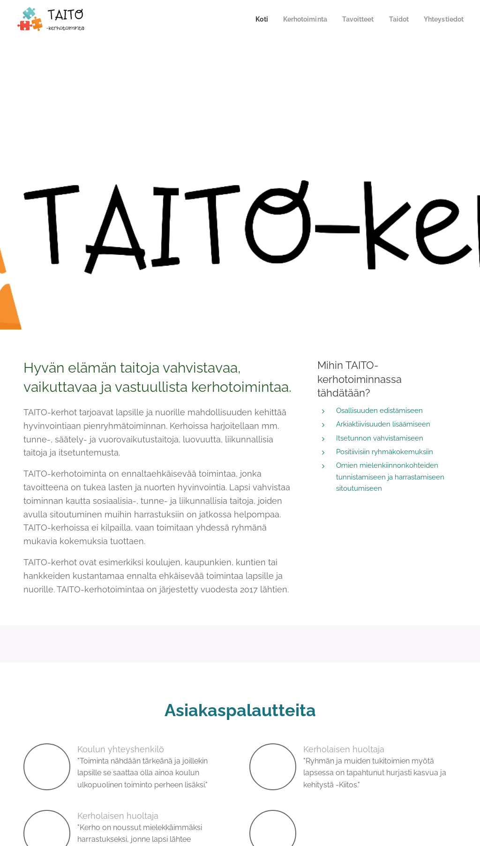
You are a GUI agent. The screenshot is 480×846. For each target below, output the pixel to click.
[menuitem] (251, 19)
